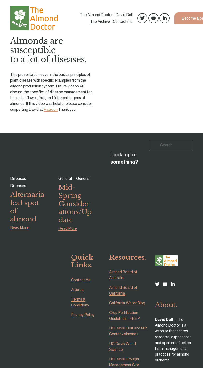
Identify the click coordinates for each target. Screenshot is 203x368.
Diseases (18, 178)
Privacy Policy (82, 315)
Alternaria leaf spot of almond (27, 206)
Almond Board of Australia (123, 275)
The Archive (100, 21)
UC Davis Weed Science (122, 347)
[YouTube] (153, 18)
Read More (19, 227)
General (65, 178)
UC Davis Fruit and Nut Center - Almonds (128, 331)
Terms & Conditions (80, 302)
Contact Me (81, 280)
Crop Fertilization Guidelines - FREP (124, 316)
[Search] (171, 145)
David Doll (124, 15)
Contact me (123, 21)
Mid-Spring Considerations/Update (75, 203)
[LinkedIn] (165, 18)
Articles (77, 290)
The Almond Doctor (96, 15)
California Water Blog (127, 303)
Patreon (51, 109)
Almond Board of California (123, 290)
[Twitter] (142, 18)
